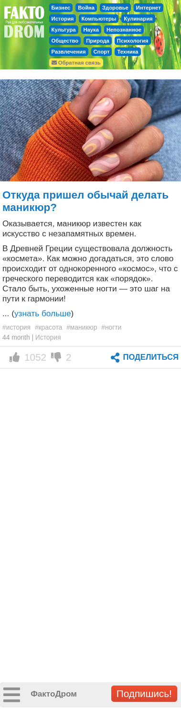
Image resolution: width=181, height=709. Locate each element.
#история (16, 327)
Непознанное (123, 30)
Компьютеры (98, 19)
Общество (65, 41)
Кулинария (138, 19)
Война (86, 8)
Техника (127, 52)
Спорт (102, 52)
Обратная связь (76, 63)
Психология (133, 41)
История (63, 19)
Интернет (148, 8)
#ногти (111, 327)
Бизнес (61, 8)
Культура (64, 30)
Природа (97, 41)
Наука (91, 30)
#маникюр (81, 327)
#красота (48, 327)
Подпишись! (144, 693)
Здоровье (115, 8)
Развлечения (69, 52)
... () (38, 313)
